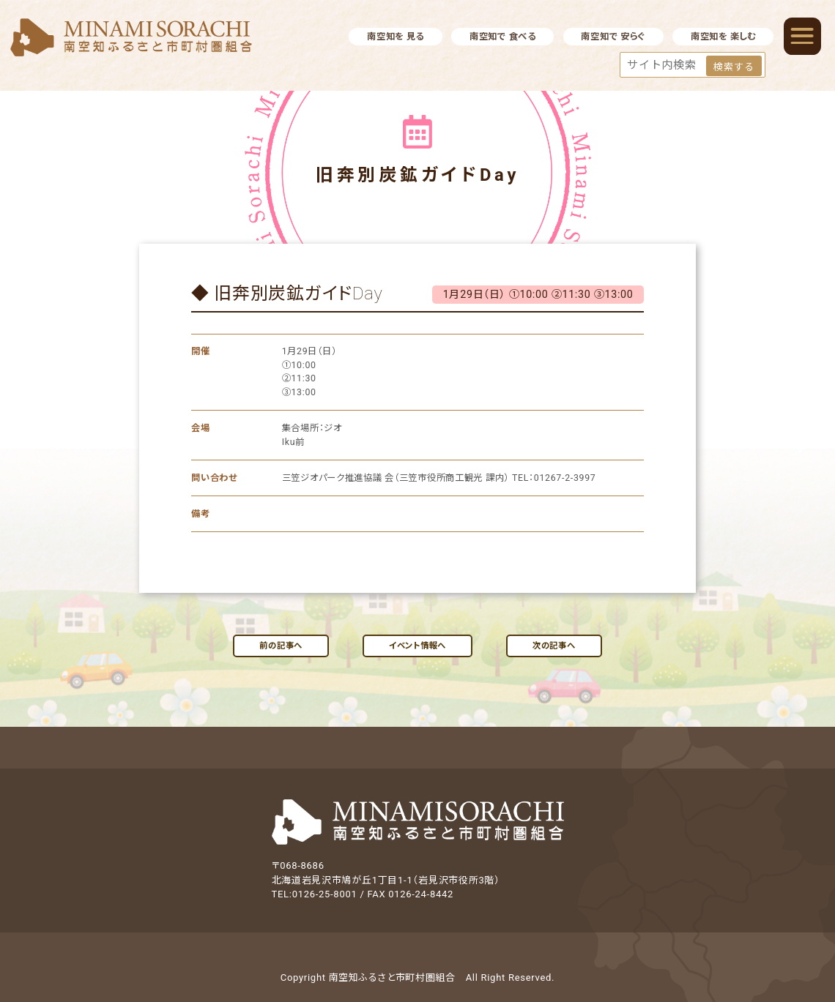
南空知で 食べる (503, 36)
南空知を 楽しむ (723, 36)
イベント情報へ (417, 645)
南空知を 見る (395, 36)
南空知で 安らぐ (613, 36)
